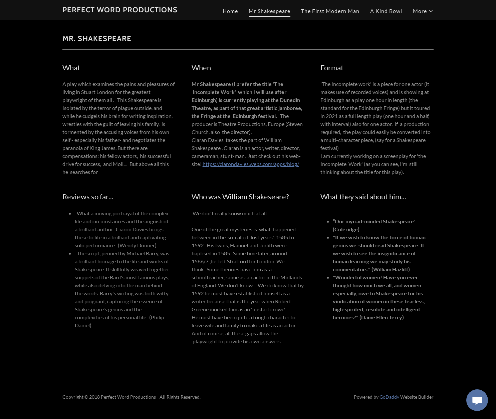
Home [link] (230, 11)
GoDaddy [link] (389, 397)
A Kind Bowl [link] (386, 11)
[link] (120, 10)
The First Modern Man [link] (330, 11)
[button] (423, 11)
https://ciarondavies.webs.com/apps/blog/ (251, 164)
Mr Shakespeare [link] (269, 11)
